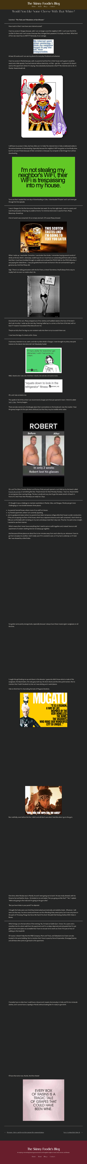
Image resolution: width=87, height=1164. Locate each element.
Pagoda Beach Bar (15, 492)
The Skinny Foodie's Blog (43, 3)
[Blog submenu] (47, 6)
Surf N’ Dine (12, 402)
